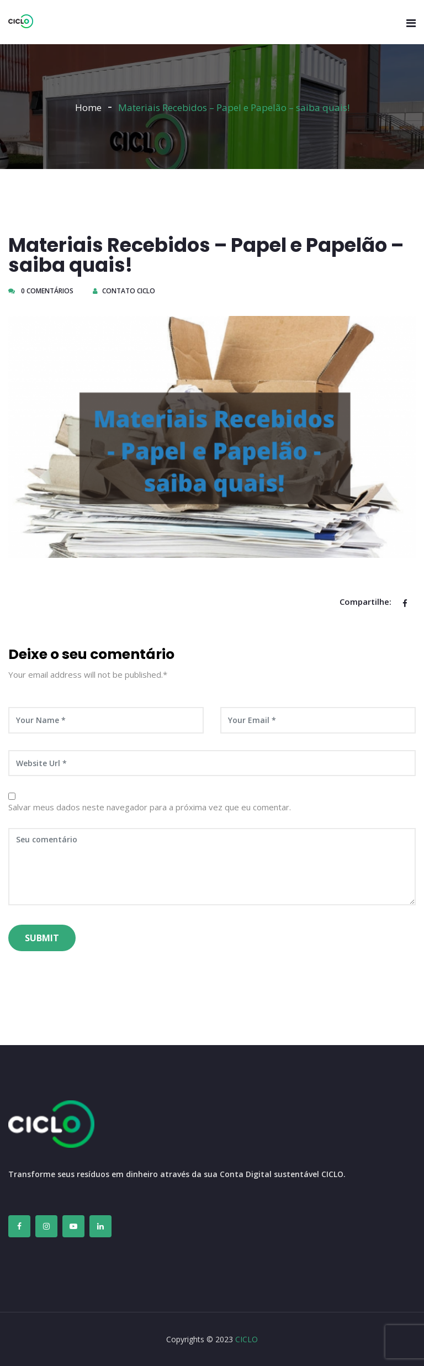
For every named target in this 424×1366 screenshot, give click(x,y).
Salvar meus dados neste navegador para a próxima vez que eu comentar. (149, 807)
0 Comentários (40, 291)
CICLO (246, 1339)
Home (88, 107)
